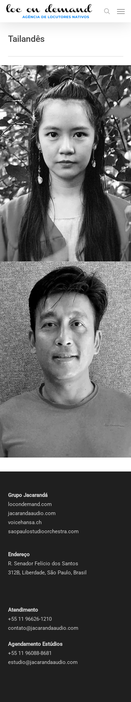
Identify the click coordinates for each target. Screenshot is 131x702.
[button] (121, 11)
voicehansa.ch (25, 522)
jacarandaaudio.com (32, 513)
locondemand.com (30, 504)
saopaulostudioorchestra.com (43, 531)
